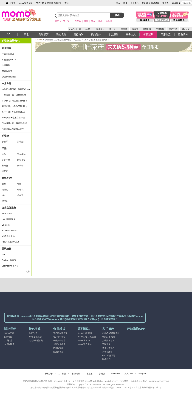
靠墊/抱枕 (7, 178)
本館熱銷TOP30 (9, 60)
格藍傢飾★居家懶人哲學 (13, 129)
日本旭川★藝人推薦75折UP (14, 123)
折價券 (165, 3)
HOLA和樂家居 (8, 219)
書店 (67, 3)
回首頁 (12, 3)
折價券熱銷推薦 (9, 76)
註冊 (125, 3)
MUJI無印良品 (8, 236)
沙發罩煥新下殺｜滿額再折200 (16, 89)
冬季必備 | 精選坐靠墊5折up (14, 100)
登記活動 (186, 3)
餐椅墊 (5, 165)
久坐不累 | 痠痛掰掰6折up (13, 112)
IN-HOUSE (7, 213)
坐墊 (4, 148)
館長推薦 (6, 48)
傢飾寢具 (49, 39)
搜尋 (117, 15)
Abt (3, 254)
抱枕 (4, 195)
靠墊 (4, 184)
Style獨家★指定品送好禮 (13, 117)
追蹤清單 (155, 3)
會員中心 (134, 3)
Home (39, 39)
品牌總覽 (6, 248)
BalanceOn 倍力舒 (10, 266)
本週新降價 (7, 71)
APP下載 (40, 3)
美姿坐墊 (6, 160)
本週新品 (6, 65)
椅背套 (5, 171)
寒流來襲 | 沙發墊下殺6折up (14, 106)
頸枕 (19, 184)
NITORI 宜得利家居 (10, 242)
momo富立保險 (26, 3)
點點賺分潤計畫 (54, 3)
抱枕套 (20, 195)
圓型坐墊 (21, 160)
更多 (28, 271)
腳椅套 (20, 165)
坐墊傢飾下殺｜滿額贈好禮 (14, 95)
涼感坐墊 (21, 154)
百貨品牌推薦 (9, 207)
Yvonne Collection (10, 230)
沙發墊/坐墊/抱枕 (63, 39)
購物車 (175, 3)
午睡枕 (20, 189)
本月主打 (77, 39)
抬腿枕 (5, 189)
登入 (118, 3)
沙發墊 (5, 135)
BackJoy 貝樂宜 (9, 260)
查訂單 (145, 3)
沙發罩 (5, 141)
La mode (6, 225)
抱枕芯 (5, 201)
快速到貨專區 (8, 54)
